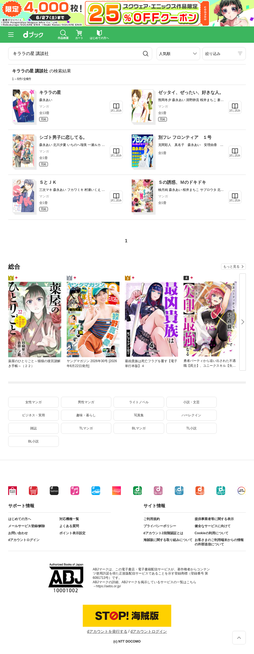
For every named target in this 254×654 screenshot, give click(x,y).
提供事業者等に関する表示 (214, 519)
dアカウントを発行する (107, 631)
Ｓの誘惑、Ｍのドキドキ (182, 182)
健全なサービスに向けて (213, 526)
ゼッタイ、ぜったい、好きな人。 (191, 92)
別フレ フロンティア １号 (185, 137)
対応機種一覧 (69, 519)
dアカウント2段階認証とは (163, 533)
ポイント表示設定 (72, 533)
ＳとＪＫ (48, 182)
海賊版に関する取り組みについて (167, 540)
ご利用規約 (151, 519)
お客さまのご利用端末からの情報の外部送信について (219, 542)
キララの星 (50, 92)
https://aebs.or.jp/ (108, 586)
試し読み (116, 110)
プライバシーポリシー (159, 526)
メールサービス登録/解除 (26, 526)
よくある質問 (69, 526)
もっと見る (231, 266)
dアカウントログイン (23, 540)
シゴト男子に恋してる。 (63, 137)
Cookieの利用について (211, 533)
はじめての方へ (19, 519)
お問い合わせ (18, 533)
